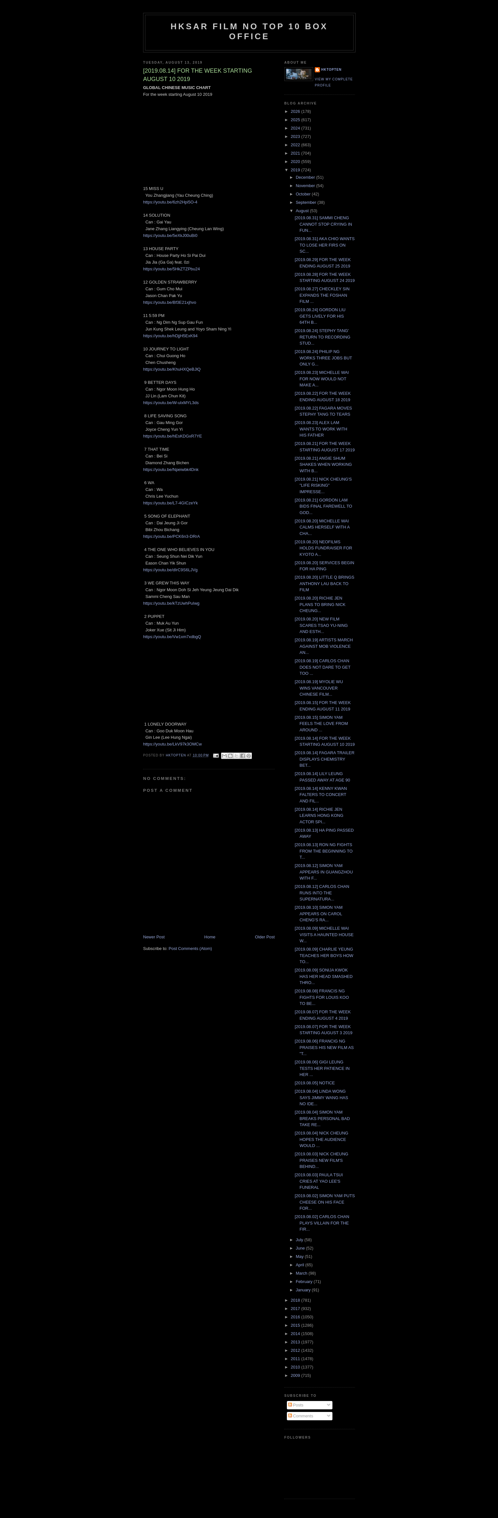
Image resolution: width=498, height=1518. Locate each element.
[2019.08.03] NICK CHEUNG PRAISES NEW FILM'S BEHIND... (321, 1160)
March (302, 1273)
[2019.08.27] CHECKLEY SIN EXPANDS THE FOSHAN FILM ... (322, 295)
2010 (296, 1367)
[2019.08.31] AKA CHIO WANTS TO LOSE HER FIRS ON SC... (325, 245)
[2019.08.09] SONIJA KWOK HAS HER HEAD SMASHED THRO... (323, 976)
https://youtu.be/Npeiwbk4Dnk (171, 469)
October (304, 194)
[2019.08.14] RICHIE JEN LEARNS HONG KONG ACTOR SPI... (319, 815)
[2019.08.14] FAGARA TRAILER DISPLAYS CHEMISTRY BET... (324, 759)
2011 (296, 1358)
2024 (296, 128)
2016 (296, 1317)
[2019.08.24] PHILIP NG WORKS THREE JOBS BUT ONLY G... (323, 357)
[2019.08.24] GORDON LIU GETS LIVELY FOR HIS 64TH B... (320, 316)
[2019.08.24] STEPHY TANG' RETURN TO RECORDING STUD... (322, 337)
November (306, 185)
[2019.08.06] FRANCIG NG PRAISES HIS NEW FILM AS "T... (324, 1047)
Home (210, 937)
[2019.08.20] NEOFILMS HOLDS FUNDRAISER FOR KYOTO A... (323, 548)
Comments (300, 1416)
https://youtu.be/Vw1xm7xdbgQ (172, 636)
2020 (296, 161)
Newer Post (154, 937)
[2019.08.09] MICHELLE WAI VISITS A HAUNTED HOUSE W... (324, 934)
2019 (296, 169)
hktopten (331, 69)
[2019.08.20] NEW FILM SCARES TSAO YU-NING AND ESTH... (321, 625)
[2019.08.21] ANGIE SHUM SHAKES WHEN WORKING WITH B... (323, 464)
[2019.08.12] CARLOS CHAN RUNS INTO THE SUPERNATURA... (322, 892)
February (305, 1281)
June (301, 1248)
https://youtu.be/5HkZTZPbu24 (171, 269)
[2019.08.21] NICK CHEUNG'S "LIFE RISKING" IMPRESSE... (323, 485)
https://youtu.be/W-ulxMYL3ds (171, 402)
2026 (296, 111)
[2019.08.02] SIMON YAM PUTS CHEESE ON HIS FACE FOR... (325, 1202)
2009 (296, 1375)
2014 (296, 1333)
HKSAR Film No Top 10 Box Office (249, 31)
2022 (296, 144)
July (300, 1239)
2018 (296, 1300)
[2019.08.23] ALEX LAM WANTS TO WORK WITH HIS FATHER (321, 429)
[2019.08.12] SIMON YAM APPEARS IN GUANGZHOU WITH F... (324, 872)
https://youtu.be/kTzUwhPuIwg (171, 603)
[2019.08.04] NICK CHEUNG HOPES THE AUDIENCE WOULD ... (321, 1139)
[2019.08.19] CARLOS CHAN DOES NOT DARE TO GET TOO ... (322, 667)
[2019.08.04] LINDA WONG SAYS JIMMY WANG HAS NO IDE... (321, 1097)
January (304, 1290)
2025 (296, 119)
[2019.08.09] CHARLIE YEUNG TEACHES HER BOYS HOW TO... (324, 955)
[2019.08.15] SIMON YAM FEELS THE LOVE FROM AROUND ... (321, 723)
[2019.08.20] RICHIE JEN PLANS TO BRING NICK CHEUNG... (320, 604)
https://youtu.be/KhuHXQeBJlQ (172, 369)
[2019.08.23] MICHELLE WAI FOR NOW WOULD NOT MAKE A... (322, 378)
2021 (296, 153)
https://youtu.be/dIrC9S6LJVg (170, 569)
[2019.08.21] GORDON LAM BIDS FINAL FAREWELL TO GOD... (323, 506)
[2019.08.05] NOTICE (315, 1082)
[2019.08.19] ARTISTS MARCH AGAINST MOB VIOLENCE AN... (324, 646)
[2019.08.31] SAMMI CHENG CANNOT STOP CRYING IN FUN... (323, 224)
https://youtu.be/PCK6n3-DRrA (171, 536)
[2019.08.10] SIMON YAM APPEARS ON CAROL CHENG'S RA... (318, 913)
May (300, 1256)
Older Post (265, 937)
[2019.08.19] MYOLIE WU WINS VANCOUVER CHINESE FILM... (319, 688)
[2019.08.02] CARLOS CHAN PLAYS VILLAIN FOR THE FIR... (322, 1223)
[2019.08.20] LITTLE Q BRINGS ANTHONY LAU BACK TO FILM (324, 583)
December (306, 177)
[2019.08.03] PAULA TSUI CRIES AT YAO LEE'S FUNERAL (319, 1181)
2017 (296, 1308)
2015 (296, 1325)
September (306, 202)
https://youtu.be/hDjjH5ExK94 (170, 335)
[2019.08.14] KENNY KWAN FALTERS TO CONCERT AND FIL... (321, 794)
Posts (296, 1405)
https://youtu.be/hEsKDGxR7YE (172, 436)
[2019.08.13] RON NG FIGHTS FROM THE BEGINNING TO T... (323, 851)
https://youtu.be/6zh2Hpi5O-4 (170, 202)
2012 (296, 1350)
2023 (296, 136)
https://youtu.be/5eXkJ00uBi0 (170, 235)
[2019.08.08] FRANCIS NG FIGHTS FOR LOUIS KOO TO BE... (322, 997)
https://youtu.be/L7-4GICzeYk (170, 503)
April (300, 1264)
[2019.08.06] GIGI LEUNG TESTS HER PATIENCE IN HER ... (322, 1068)
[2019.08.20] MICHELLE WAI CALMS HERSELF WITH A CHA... (322, 527)
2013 (296, 1342)
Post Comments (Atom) (190, 948)
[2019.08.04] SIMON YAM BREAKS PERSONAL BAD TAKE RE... (322, 1118)
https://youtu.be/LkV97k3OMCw (172, 744)
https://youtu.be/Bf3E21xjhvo (169, 302)
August (303, 210)
